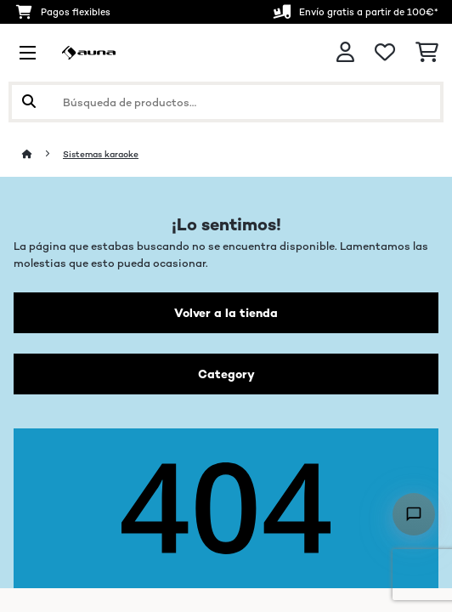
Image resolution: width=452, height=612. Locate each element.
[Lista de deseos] (385, 52)
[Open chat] (414, 514)
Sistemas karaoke (100, 154)
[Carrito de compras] (426, 52)
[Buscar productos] (226, 102)
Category (226, 374)
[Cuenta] (345, 52)
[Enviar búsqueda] (29, 102)
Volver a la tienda (226, 312)
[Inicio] (42, 154)
